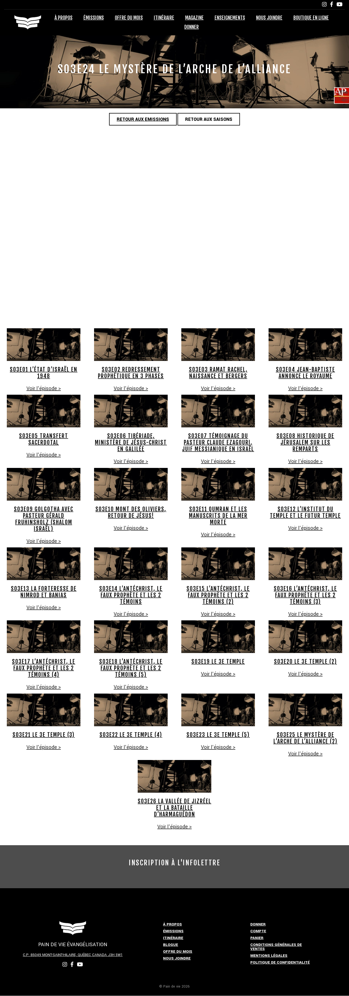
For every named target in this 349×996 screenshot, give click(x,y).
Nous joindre (269, 18)
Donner (191, 27)
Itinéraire (164, 18)
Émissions (93, 18)
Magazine (194, 18)
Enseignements (230, 18)
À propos (64, 18)
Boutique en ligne (311, 18)
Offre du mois (129, 18)
